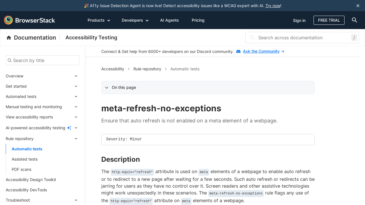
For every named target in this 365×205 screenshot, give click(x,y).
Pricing (198, 20)
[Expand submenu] (51, 76)
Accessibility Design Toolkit (31, 179)
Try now (272, 5)
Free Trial (329, 20)
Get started (16, 86)
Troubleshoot (18, 200)
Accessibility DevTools (26, 189)
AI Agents (169, 20)
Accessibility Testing (91, 37)
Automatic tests (27, 148)
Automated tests (21, 96)
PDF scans (21, 169)
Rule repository (20, 138)
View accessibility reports (29, 116)
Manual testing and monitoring (34, 106)
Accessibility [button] (112, 68)
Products (99, 20)
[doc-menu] (353, 20)
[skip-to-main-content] (23, 5)
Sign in (299, 20)
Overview (14, 75)
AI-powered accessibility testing (35, 127)
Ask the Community (263, 51)
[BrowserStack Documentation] (33, 37)
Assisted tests (25, 159)
